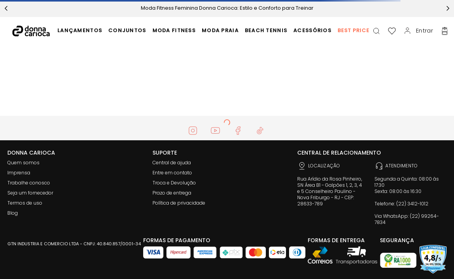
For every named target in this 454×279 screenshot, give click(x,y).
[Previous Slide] (6, 8)
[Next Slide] (447, 8)
